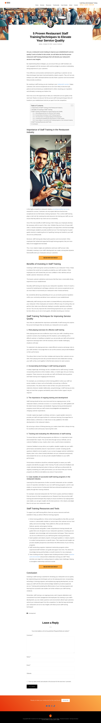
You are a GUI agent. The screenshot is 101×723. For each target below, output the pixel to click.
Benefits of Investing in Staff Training (42, 109)
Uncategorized (32, 613)
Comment (30, 635)
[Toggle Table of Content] (71, 105)
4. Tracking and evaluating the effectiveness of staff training (49, 118)
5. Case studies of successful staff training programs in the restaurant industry (54, 120)
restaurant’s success (63, 84)
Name (29, 657)
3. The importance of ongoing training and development (48, 116)
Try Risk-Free (65, 700)
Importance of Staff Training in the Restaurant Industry (47, 107)
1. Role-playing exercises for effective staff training (47, 113)
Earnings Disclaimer (74, 718)
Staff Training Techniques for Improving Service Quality (47, 111)
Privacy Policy (56, 718)
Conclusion (35, 124)
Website (29, 673)
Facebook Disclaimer (64, 718)
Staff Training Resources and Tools (41, 122)
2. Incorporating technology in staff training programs (47, 115)
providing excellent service (60, 209)
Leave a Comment (57, 44)
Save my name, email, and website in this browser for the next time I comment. (50, 681)
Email (29, 665)
